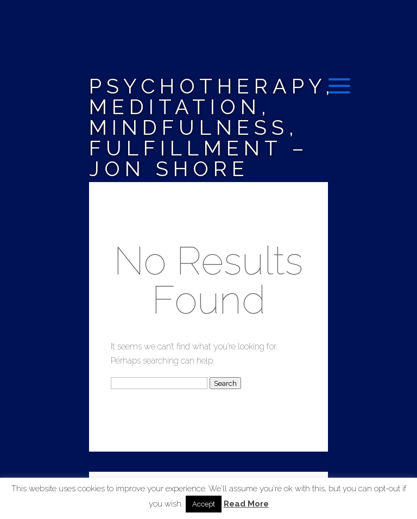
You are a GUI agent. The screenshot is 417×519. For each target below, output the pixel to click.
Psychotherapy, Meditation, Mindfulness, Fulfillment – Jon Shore (212, 127)
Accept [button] (203, 504)
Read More (246, 504)
